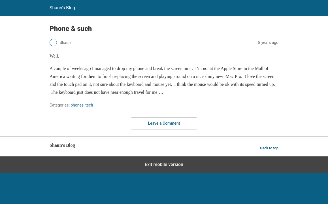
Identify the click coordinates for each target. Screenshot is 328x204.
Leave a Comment (164, 123)
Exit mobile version (164, 164)
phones (77, 105)
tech (89, 105)
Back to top (269, 148)
